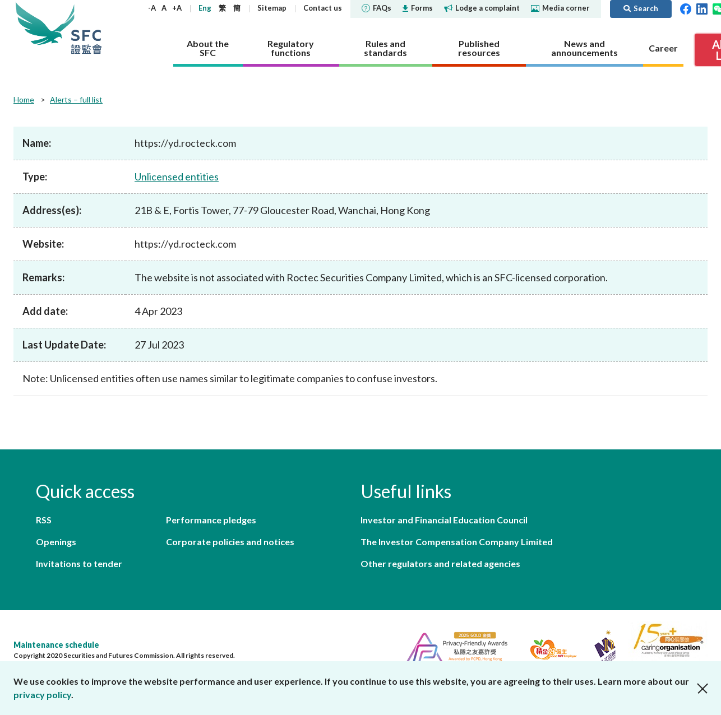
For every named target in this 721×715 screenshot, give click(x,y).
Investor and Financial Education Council (444, 519)
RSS (44, 519)
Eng (204, 7)
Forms (418, 7)
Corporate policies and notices (230, 541)
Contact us (322, 7)
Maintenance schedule (56, 644)
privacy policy (42, 694)
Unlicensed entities (177, 176)
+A (177, 7)
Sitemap (271, 7)
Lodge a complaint (482, 7)
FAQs (376, 7)
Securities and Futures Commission (86, 27)
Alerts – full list (76, 99)
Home (23, 99)
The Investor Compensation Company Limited (456, 541)
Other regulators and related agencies (440, 563)
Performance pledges (211, 519)
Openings (56, 541)
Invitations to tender (79, 563)
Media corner (560, 7)
